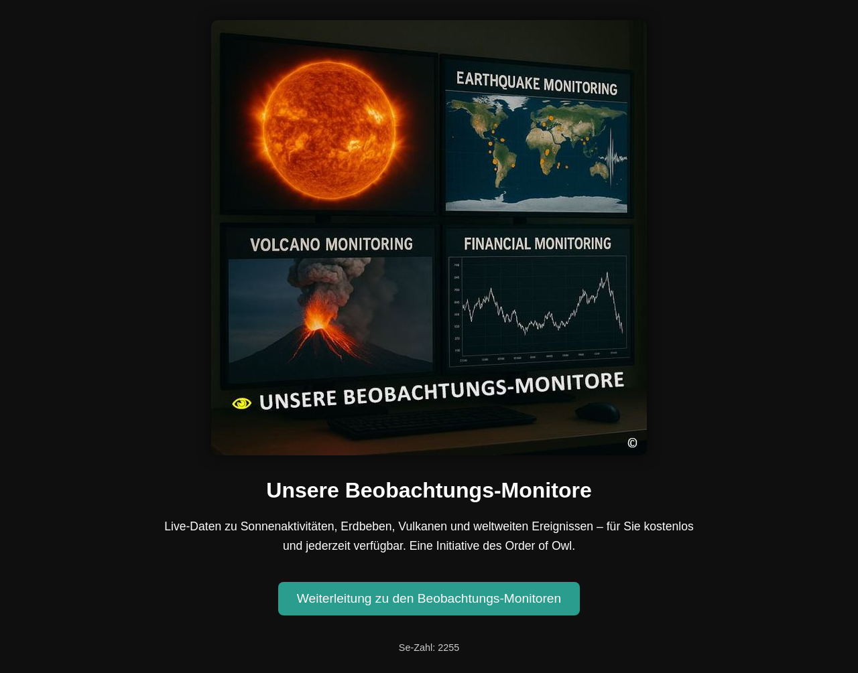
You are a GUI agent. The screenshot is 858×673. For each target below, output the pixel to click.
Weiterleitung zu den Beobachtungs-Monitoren (429, 598)
